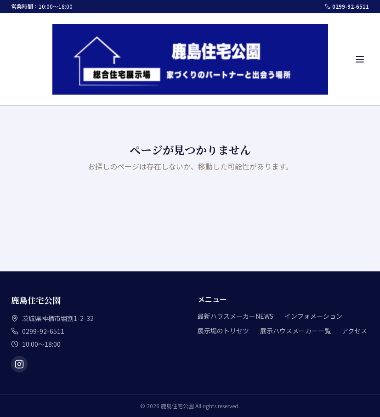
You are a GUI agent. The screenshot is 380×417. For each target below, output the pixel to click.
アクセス (354, 330)
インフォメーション (313, 316)
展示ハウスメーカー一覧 (295, 330)
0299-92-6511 (347, 6)
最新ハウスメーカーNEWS (235, 316)
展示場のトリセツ (223, 330)
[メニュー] (360, 59)
